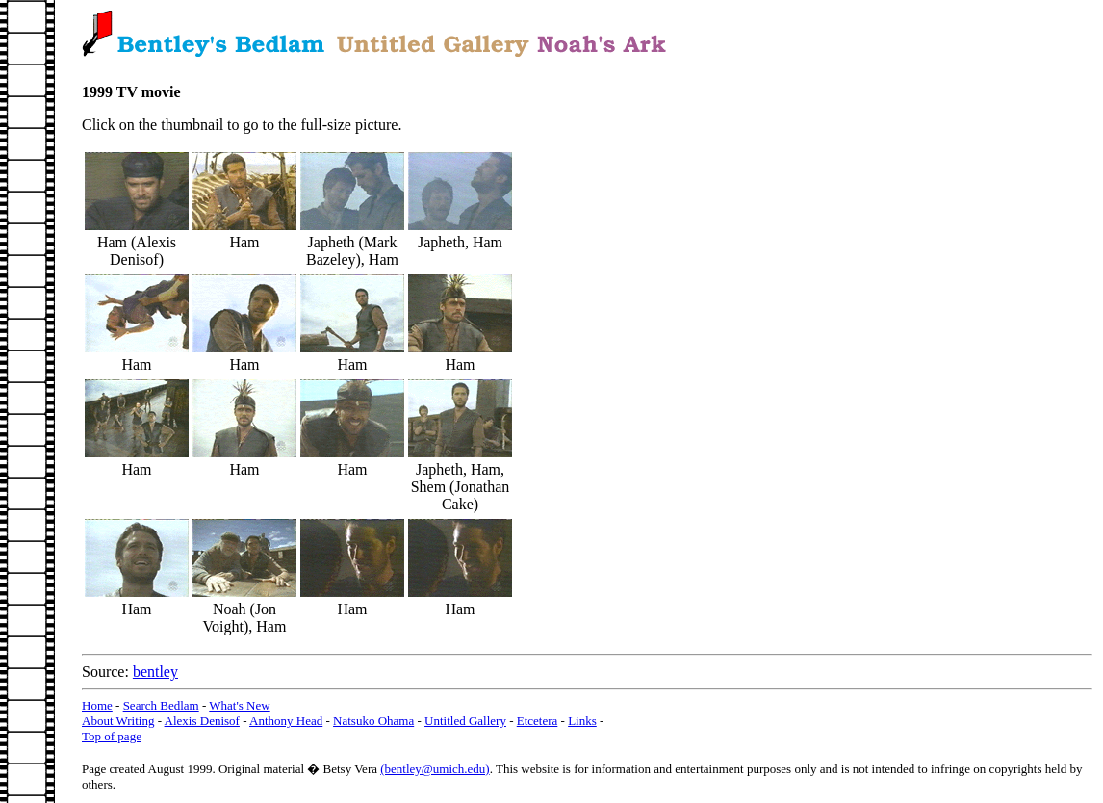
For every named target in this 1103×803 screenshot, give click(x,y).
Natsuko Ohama (373, 720)
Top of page (111, 736)
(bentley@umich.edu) (434, 769)
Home (97, 705)
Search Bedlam (161, 705)
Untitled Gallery (465, 720)
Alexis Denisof (202, 720)
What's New (239, 705)
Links (582, 720)
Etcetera (537, 720)
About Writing (118, 720)
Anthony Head (285, 720)
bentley (155, 671)
